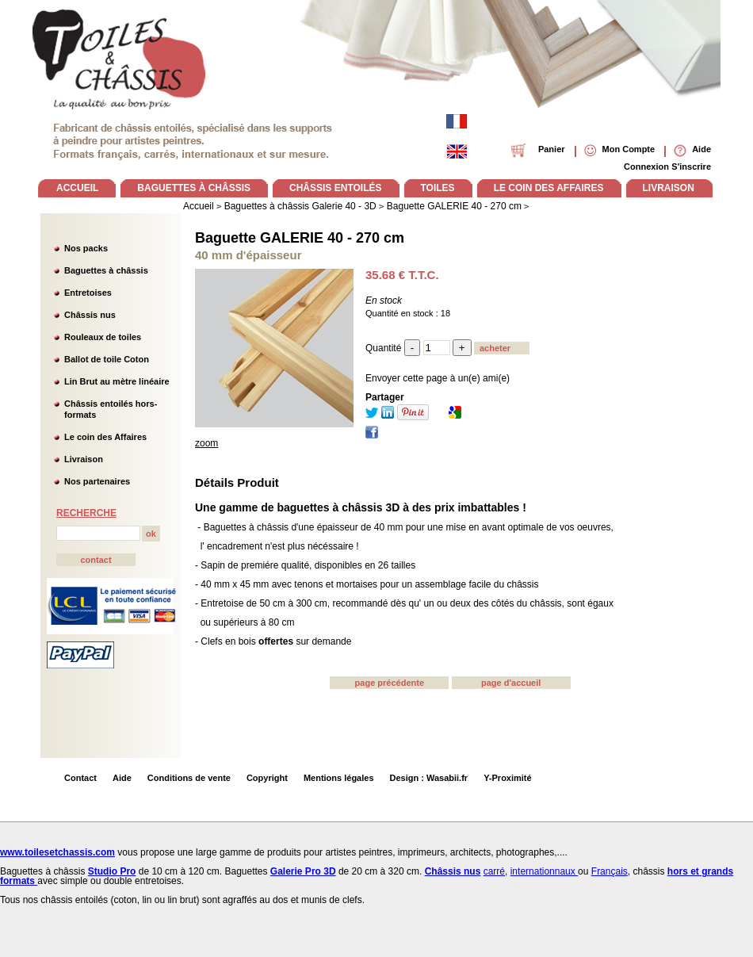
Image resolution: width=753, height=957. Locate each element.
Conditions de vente (189, 778)
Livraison (83, 459)
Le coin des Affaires (105, 437)
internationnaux (544, 871)
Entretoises (88, 292)
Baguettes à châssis (106, 270)
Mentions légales (339, 778)
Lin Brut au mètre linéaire (117, 381)
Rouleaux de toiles (102, 337)
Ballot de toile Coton (106, 359)
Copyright (267, 778)
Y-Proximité (508, 778)
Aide (122, 778)
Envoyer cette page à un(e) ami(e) (437, 378)
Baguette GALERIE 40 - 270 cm (299, 238)
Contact (80, 778)
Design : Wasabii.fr (429, 778)
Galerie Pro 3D (303, 871)
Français (609, 871)
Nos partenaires (97, 481)
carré (494, 871)
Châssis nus (90, 315)
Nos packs (86, 248)
